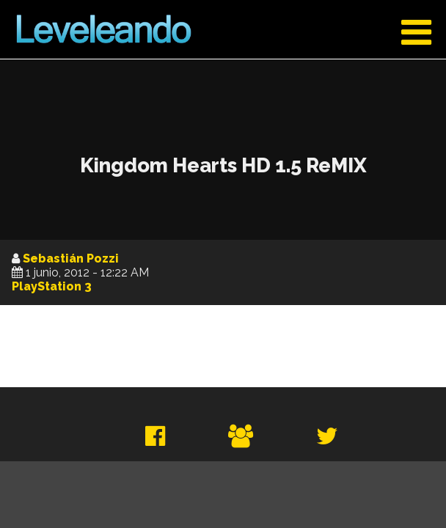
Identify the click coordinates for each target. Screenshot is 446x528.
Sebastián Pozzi (71, 258)
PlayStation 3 (52, 286)
